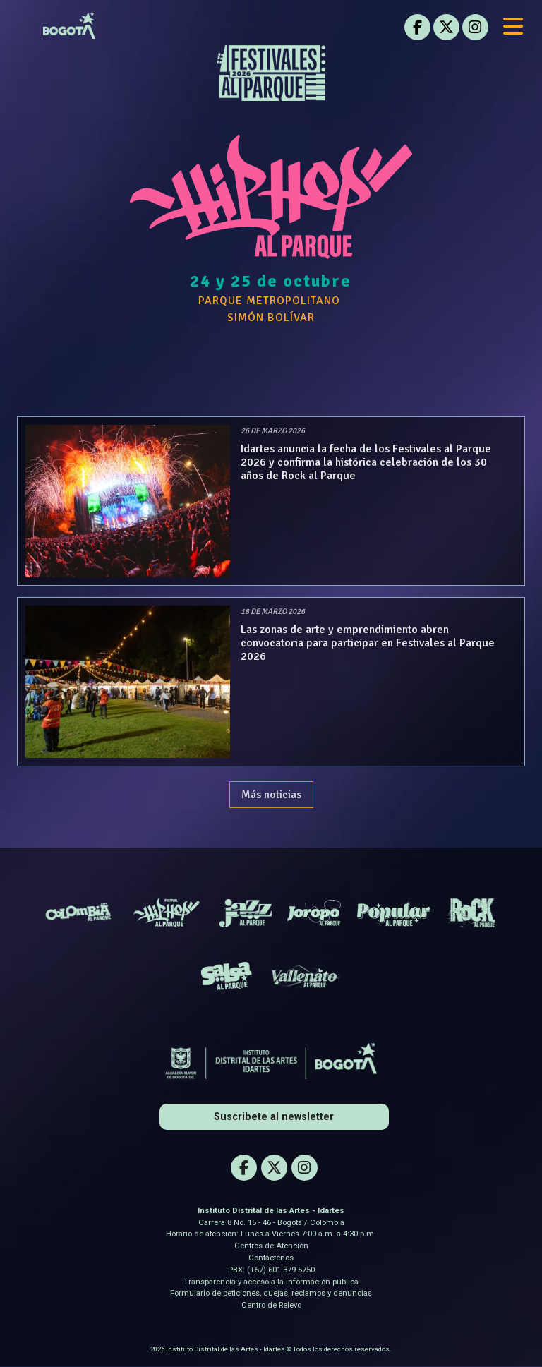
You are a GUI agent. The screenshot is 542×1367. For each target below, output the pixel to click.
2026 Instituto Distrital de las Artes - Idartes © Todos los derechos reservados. (271, 1349)
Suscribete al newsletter (274, 1117)
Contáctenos (271, 1258)
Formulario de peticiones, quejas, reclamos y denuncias (271, 1293)
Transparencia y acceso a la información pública (271, 1282)
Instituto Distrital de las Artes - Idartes (271, 1210)
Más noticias (271, 795)
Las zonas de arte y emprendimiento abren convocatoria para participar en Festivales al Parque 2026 (368, 642)
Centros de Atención (271, 1246)
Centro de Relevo (271, 1305)
